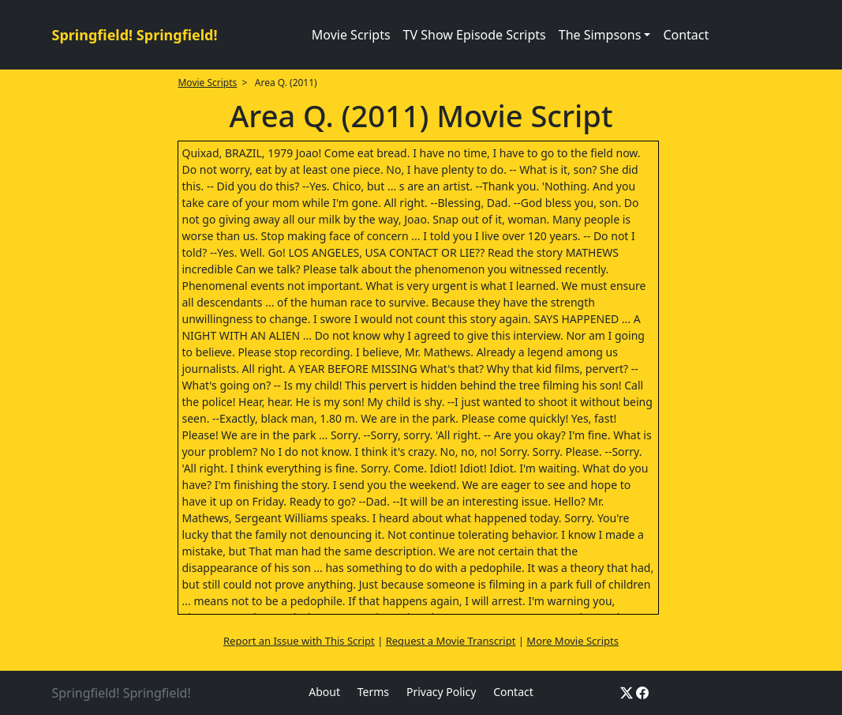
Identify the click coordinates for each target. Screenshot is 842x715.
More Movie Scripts (572, 641)
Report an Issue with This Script (299, 641)
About (324, 691)
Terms (373, 691)
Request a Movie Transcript (451, 641)
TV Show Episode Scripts (474, 34)
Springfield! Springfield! (135, 34)
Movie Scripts (351, 34)
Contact (686, 34)
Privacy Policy (441, 691)
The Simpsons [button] (600, 34)
